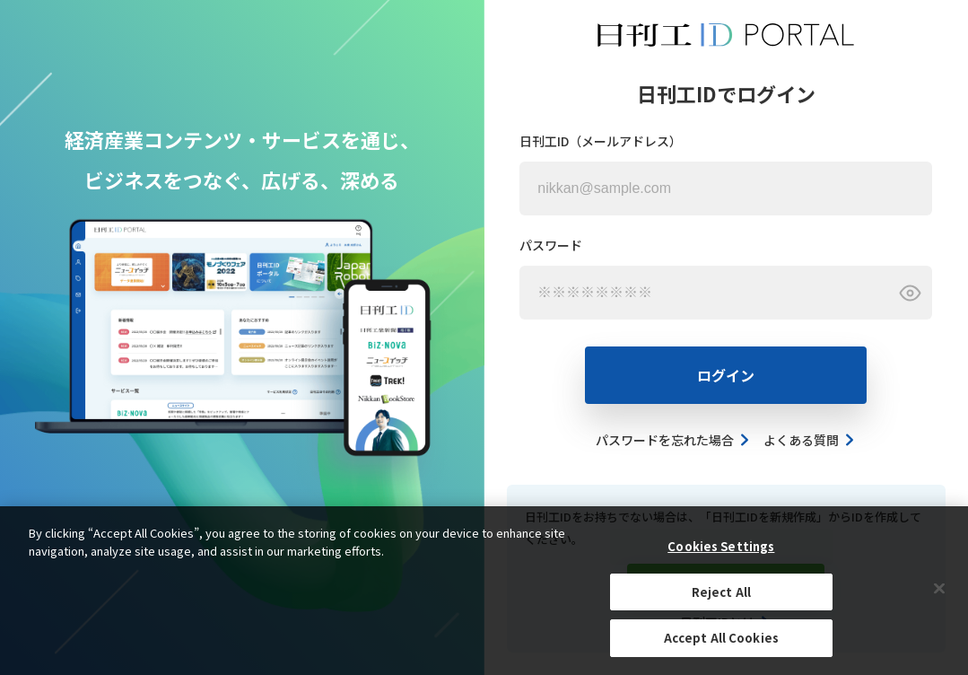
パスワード (550, 245)
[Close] (939, 589)
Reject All (721, 592)
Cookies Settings (720, 547)
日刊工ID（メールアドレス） (600, 141)
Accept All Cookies (721, 638)
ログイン (725, 375)
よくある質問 (809, 440)
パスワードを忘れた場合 (673, 440)
